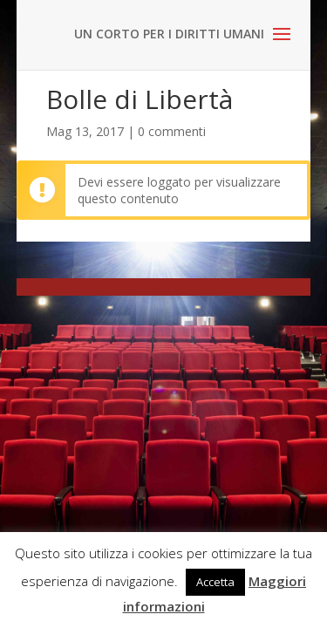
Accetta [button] (215, 582)
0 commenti (172, 131)
